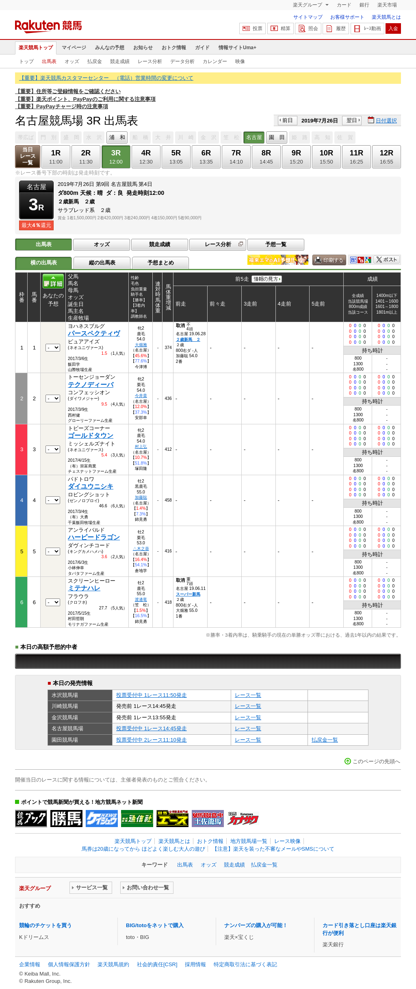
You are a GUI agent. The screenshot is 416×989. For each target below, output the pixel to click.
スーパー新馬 (188, 594)
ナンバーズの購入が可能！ (256, 925)
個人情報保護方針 (69, 964)
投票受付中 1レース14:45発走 (151, 728)
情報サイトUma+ (237, 47)
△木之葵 (141, 548)
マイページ (74, 47)
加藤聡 (141, 497)
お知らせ (143, 47)
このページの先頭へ (376, 761)
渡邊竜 (141, 599)
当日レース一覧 (28, 156)
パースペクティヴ (94, 333)
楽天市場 (387, 5)
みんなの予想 (109, 47)
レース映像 (287, 841)
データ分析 (182, 61)
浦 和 (117, 137)
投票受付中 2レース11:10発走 (151, 740)
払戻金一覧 (325, 740)
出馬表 (49, 61)
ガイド (202, 47)
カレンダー (215, 61)
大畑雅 (141, 345)
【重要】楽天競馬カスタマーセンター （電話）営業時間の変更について (106, 78)
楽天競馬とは (386, 17)
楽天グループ (308, 5)
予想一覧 (275, 244)
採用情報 (195, 964)
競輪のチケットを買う (45, 925)
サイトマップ (308, 17)
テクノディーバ (90, 384)
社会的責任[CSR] (157, 964)
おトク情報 (174, 47)
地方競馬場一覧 (248, 841)
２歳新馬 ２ (188, 339)
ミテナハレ (84, 588)
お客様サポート (347, 17)
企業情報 (29, 964)
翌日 (352, 120)
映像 (240, 61)
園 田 (277, 137)
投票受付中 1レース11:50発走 (151, 695)
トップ (26, 61)
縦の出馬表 (102, 263)
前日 (287, 120)
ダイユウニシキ (90, 486)
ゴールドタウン (90, 435)
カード (344, 5)
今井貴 (141, 395)
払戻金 (94, 61)
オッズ (72, 61)
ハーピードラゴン (94, 537)
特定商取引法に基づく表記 (245, 964)
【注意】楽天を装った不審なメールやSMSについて (273, 849)
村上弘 (141, 446)
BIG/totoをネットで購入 (155, 925)
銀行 (364, 5)
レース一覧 (248, 695)
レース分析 (150, 61)
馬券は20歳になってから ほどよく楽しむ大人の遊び (143, 849)
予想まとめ (160, 263)
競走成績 (120, 61)
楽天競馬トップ (36, 47)
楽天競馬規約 (113, 964)
